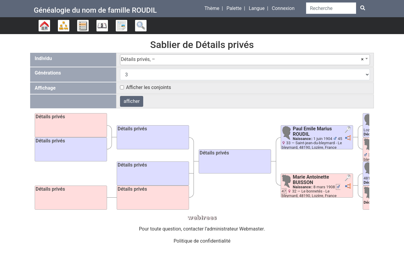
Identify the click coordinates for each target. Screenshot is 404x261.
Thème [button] (211, 8)
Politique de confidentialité (202, 241)
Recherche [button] (141, 25)
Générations (48, 73)
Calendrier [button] (102, 25)
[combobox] (245, 59)
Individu (43, 58)
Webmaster (251, 229)
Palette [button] (233, 8)
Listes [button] (83, 25)
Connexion (283, 8)
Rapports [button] (121, 25)
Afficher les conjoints (148, 87)
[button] (348, 130)
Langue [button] (256, 8)
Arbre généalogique (44, 25)
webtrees (202, 218)
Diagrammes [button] (64, 25)
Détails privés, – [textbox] (242, 59)
